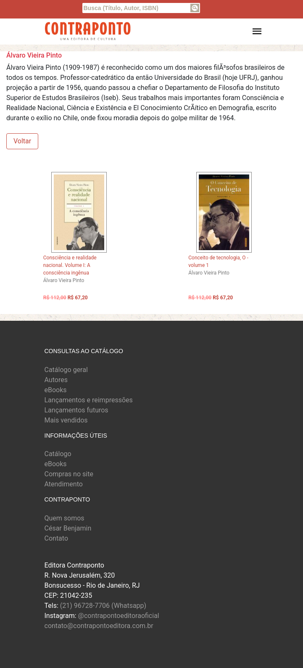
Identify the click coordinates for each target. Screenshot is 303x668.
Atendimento (64, 484)
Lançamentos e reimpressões (89, 400)
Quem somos (64, 518)
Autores (56, 380)
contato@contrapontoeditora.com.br (99, 626)
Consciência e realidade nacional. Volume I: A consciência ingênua (70, 265)
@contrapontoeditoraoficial (118, 616)
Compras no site (69, 474)
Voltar (22, 141)
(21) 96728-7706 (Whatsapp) (103, 606)
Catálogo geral (66, 370)
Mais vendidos (66, 420)
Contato (57, 538)
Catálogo (58, 454)
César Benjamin (68, 528)
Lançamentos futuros (76, 410)
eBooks (56, 390)
